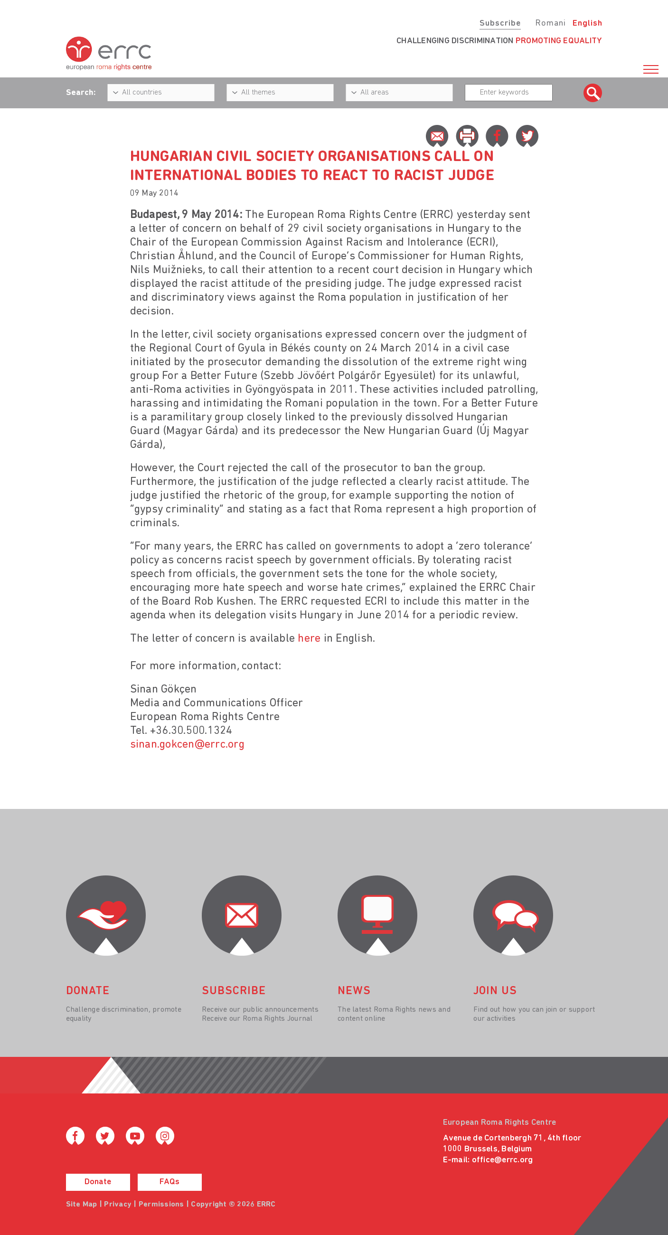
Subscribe (500, 23)
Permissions (161, 1204)
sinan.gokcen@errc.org (187, 744)
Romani (550, 23)
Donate (98, 1182)
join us (495, 991)
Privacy (118, 1204)
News (354, 991)
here (309, 639)
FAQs (169, 1182)
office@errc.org (502, 1160)
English (587, 23)
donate (88, 991)
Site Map (81, 1204)
